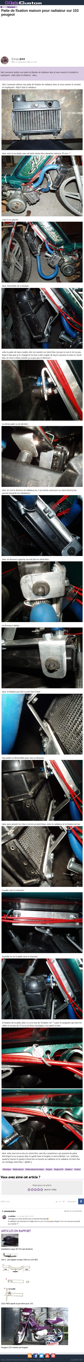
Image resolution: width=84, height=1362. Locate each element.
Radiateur (68, 1169)
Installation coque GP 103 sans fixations (17, 1249)
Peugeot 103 (58, 1169)
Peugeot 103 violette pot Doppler (14, 1347)
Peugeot (49, 1169)
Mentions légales (36, 1360)
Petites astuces (18, 1169)
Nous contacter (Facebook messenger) (14, 1360)
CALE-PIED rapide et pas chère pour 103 (17, 1303)
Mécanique (11, 7)
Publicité (47, 1360)
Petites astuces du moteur (35, 1169)
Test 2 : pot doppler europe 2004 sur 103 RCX (19, 1259)
